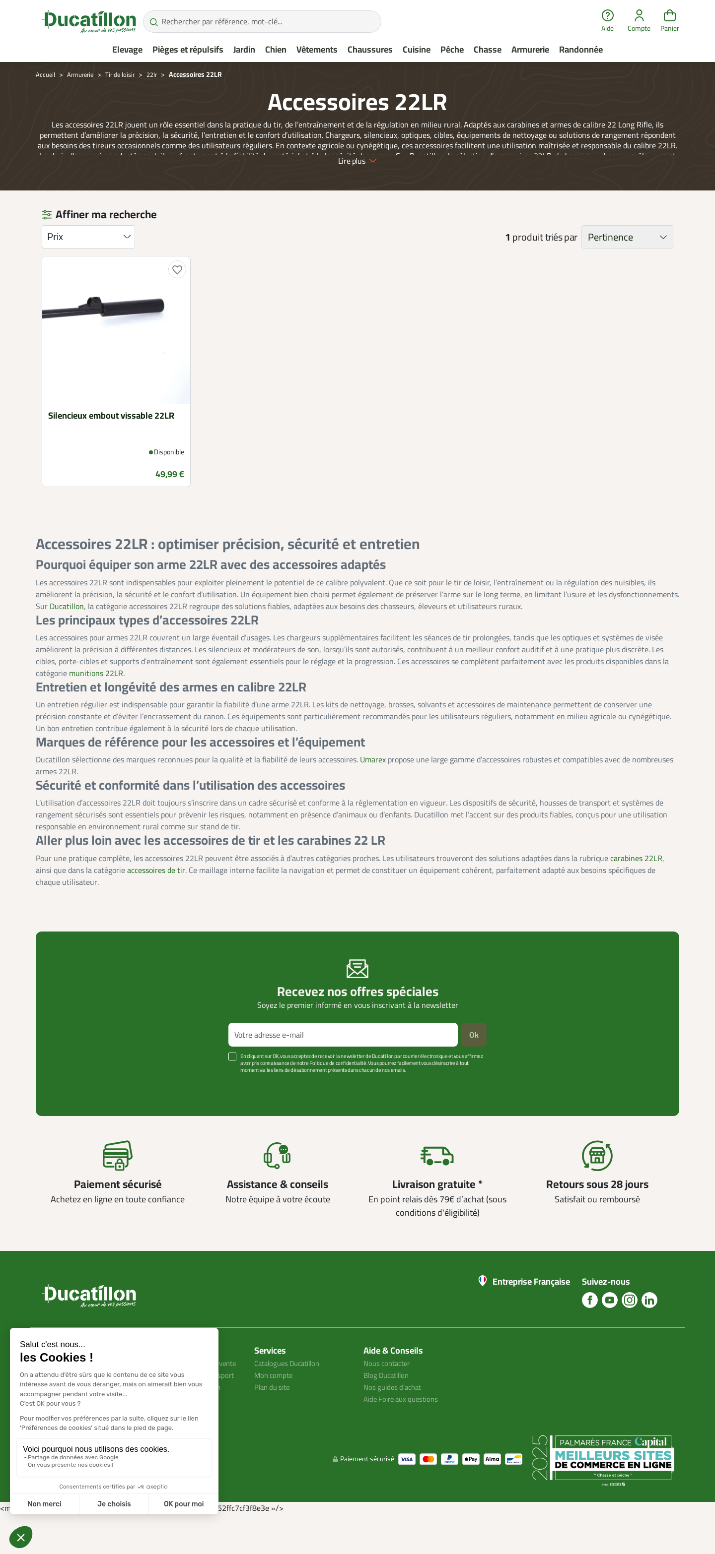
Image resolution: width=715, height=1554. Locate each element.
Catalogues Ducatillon (291, 1389)
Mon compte (275, 1401)
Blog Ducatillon (389, 1401)
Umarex (373, 786)
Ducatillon (67, 632)
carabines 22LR (636, 884)
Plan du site (274, 1413)
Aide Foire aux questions (404, 1425)
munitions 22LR (96, 699)
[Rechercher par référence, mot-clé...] (262, 21)
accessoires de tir (156, 896)
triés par (561, 263)
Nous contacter (389, 1389)
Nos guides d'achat (395, 1413)
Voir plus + (70, 1112)
